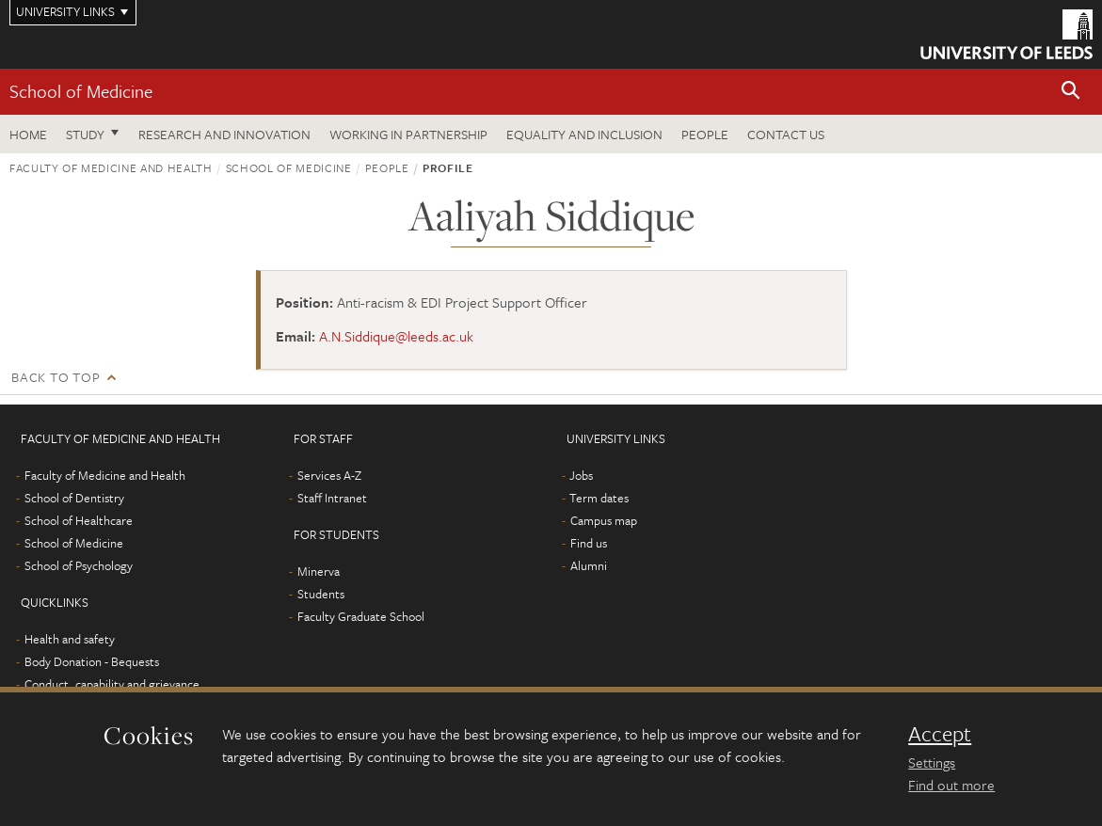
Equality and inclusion (584, 134)
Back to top (55, 377)
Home (28, 134)
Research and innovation (224, 134)
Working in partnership (408, 134)
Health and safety (69, 638)
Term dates (599, 497)
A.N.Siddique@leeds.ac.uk (396, 336)
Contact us (785, 134)
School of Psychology (78, 565)
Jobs (581, 475)
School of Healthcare (78, 520)
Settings (931, 762)
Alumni (588, 565)
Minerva (318, 571)
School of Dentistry (74, 497)
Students (320, 593)
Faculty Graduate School (360, 616)
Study (85, 134)
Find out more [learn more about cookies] (951, 784)
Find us (588, 542)
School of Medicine (80, 90)
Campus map (603, 520)
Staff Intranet (332, 497)
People (704, 134)
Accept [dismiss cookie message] (939, 734)
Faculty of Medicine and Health (111, 167)
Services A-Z (329, 475)
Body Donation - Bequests (91, 661)
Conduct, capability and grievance (112, 684)
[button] (1071, 91)
